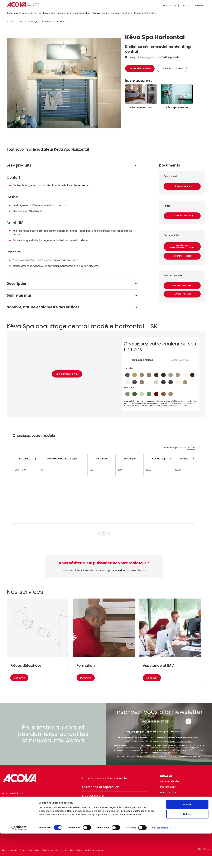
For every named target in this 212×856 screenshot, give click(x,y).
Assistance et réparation (101, 787)
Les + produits (19, 165)
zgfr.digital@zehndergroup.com (126, 750)
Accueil (10, 21)
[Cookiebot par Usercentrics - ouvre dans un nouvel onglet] (19, 850)
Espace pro (185, 6)
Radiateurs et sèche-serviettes (24, 13)
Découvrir (19, 677)
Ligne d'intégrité (169, 792)
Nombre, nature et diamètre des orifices (43, 307)
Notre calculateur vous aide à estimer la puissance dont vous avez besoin (104, 570)
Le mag (115, 13)
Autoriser (187, 827)
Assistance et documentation (73, 13)
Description (17, 283)
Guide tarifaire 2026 (145, 13)
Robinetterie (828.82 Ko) (182, 256)
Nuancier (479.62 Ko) (182, 294)
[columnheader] (25, 459)
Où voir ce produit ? (172, 68)
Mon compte (200, 6)
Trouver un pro (101, 13)
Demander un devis (140, 68)
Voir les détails (160, 850)
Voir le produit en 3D (67, 374)
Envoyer (188, 721)
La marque (49, 13)
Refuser (187, 836)
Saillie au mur (19, 295)
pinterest (186, 808)
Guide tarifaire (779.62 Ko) (182, 285)
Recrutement (168, 787)
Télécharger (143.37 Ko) (182, 186)
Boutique (127, 13)
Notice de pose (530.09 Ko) (182, 216)
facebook (162, 808)
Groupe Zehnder (169, 781)
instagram (170, 808)
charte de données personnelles (179, 742)
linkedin (178, 808)
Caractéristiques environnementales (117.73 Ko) (182, 246)
